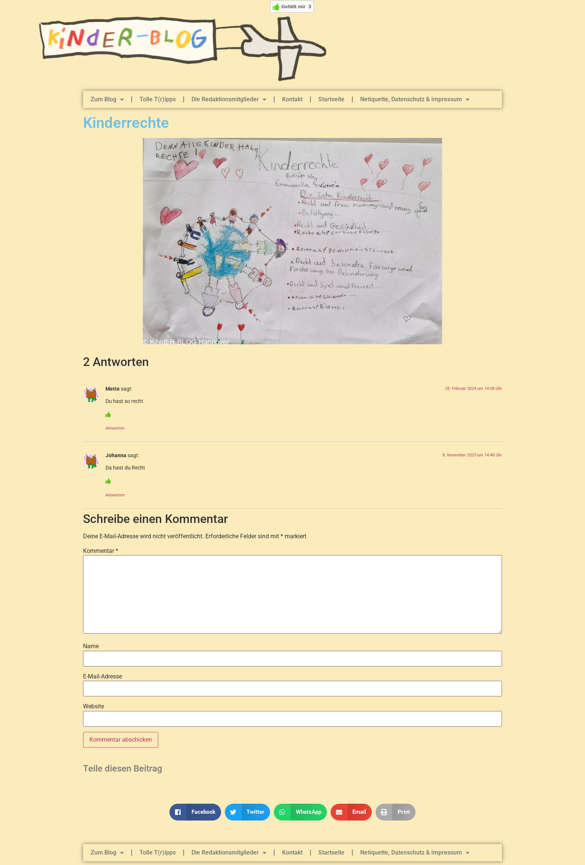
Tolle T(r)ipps (158, 99)
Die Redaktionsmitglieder (229, 99)
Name (91, 646)
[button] (195, 812)
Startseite (331, 99)
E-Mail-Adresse (102, 677)
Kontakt (292, 99)
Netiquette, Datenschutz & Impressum (414, 99)
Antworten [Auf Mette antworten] (115, 428)
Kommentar (100, 551)
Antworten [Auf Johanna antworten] (115, 495)
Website (93, 706)
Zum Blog (107, 99)
